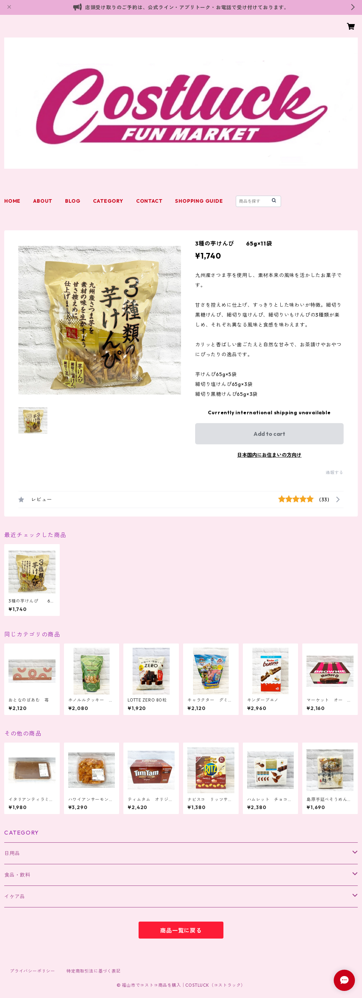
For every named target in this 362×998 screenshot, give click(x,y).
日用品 (12, 853)
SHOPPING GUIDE (199, 201)
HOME (12, 201)
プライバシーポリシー (32, 971)
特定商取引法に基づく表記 (93, 971)
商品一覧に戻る (181, 930)
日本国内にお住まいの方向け (269, 455)
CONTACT (149, 201)
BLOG (72, 201)
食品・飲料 (17, 875)
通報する (335, 472)
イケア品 (14, 896)
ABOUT (42, 201)
